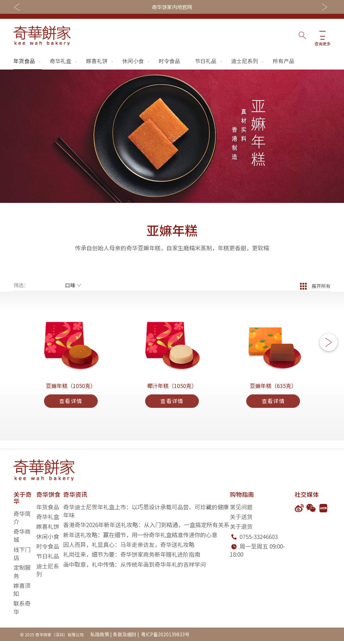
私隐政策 (99, 634)
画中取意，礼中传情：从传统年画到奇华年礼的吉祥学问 (134, 564)
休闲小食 (136, 60)
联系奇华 (22, 607)
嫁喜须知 (22, 589)
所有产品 (283, 61)
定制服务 (22, 571)
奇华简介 (22, 517)
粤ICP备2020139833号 (164, 634)
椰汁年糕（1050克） (172, 392)
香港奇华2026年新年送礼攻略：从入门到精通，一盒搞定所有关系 (146, 525)
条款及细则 (124, 634)
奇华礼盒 (64, 60)
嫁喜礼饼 (100, 60)
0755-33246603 (259, 536)
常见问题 (241, 507)
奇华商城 (22, 535)
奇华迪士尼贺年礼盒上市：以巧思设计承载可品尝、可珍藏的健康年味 (146, 511)
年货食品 (27, 60)
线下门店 (22, 553)
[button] (328, 346)
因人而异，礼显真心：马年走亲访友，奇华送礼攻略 (129, 544)
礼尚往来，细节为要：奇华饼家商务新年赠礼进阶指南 (131, 554)
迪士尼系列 (248, 60)
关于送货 (241, 516)
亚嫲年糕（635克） (273, 392)
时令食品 (169, 61)
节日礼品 (209, 60)
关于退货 (241, 526)
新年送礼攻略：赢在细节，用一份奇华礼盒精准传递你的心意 (140, 534)
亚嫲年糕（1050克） (71, 392)
